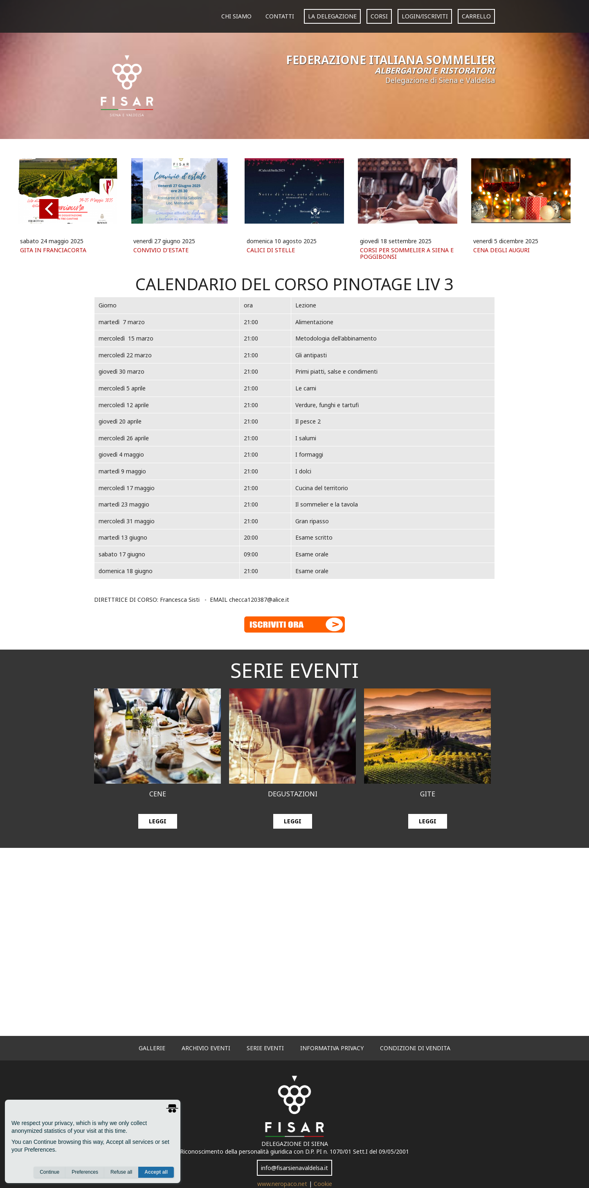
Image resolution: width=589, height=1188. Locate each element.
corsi (379, 16)
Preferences (85, 1172)
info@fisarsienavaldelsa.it (294, 1168)
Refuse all (121, 1172)
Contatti (279, 16)
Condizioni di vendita (415, 1048)
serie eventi (265, 1048)
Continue (49, 1172)
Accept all (156, 1172)
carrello (476, 16)
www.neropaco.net (283, 1184)
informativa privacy (332, 1048)
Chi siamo (236, 16)
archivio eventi (206, 1048)
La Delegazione (332, 16)
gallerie (152, 1048)
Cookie (323, 1184)
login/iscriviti (425, 16)
